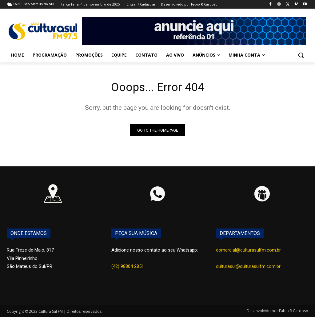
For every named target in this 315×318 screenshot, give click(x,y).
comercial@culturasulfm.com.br (248, 251)
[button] (300, 55)
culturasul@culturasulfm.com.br (248, 267)
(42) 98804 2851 (127, 267)
